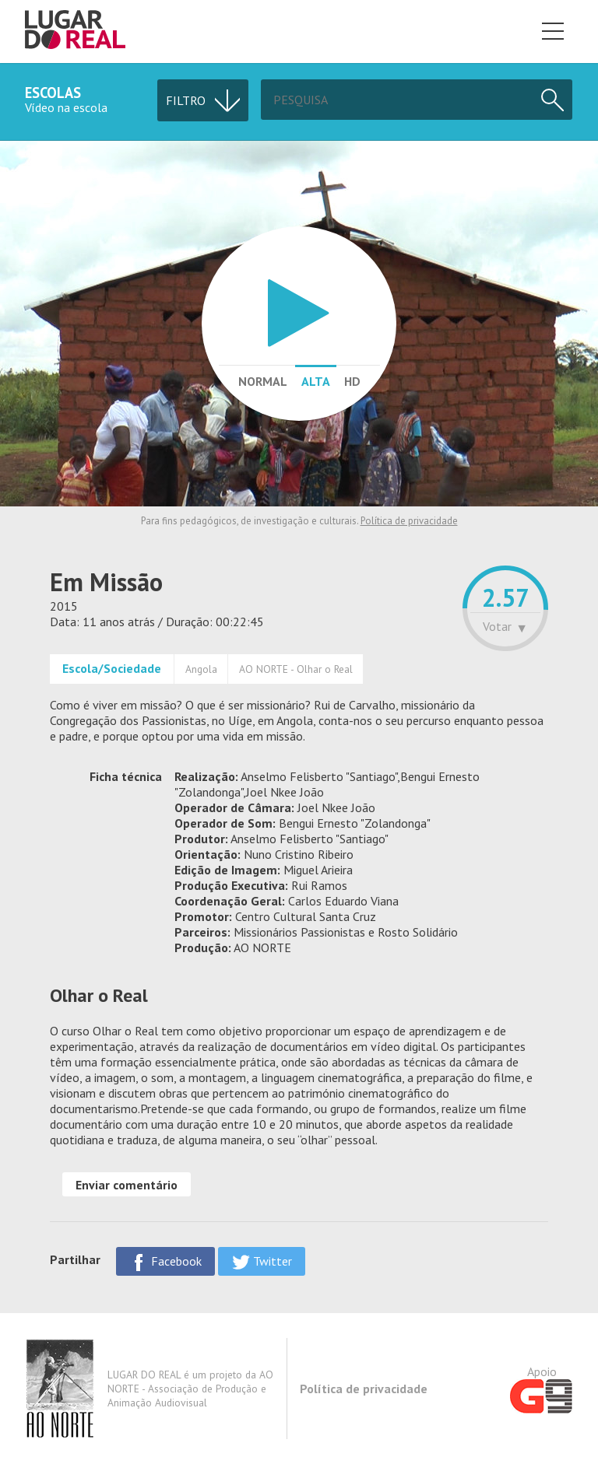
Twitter (261, 1261)
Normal (262, 381)
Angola (201, 669)
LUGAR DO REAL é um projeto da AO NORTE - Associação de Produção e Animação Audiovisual (149, 1388)
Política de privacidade (409, 520)
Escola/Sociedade (111, 668)
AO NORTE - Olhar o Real (296, 669)
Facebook (165, 1261)
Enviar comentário (127, 1185)
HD (352, 381)
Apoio (541, 1388)
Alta (315, 381)
